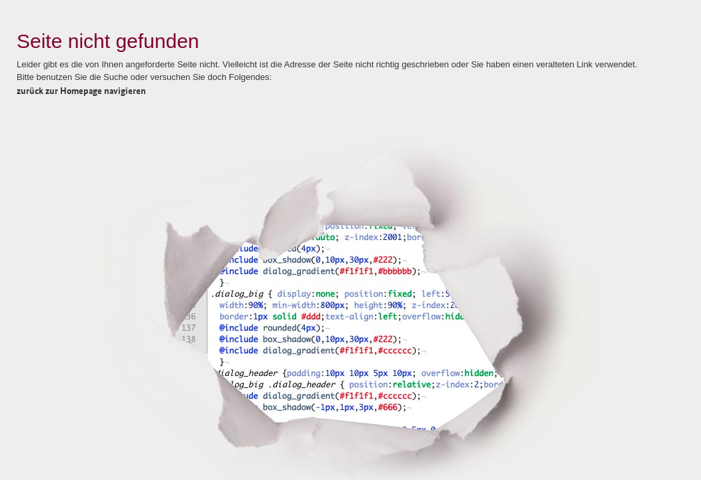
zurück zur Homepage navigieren (81, 90)
